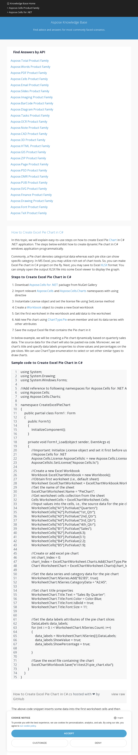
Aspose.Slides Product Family (30, 91)
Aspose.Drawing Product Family (32, 201)
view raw (118, 694)
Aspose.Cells (45, 291)
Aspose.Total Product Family (30, 61)
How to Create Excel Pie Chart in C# (37, 232)
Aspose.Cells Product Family (29, 79)
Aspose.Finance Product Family (31, 195)
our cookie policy (28, 726)
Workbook (34, 307)
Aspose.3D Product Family (28, 140)
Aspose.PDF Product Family (29, 73)
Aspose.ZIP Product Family (28, 158)
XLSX (104, 265)
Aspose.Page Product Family (29, 164)
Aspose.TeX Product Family (29, 213)
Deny (98, 743)
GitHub (18, 699)
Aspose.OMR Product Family (29, 176)
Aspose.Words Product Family (30, 67)
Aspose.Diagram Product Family (32, 109)
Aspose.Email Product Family (30, 85)
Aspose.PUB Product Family (29, 183)
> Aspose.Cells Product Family (23, 8)
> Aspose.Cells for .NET (19, 12)
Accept (69, 733)
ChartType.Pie (57, 320)
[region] (69, 526)
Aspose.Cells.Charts (73, 291)
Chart (113, 240)
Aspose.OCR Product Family (29, 122)
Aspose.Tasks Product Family (30, 115)
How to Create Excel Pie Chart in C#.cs (43, 694)
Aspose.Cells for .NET (43, 285)
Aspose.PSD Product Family (29, 170)
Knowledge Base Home (21, 3)
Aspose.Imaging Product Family (32, 97)
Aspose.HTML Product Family (30, 146)
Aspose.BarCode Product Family (32, 103)
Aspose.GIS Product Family (28, 152)
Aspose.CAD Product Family (29, 134)
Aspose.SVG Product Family (29, 189)
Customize (40, 743)
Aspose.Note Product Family (29, 128)
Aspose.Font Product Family (29, 207)
